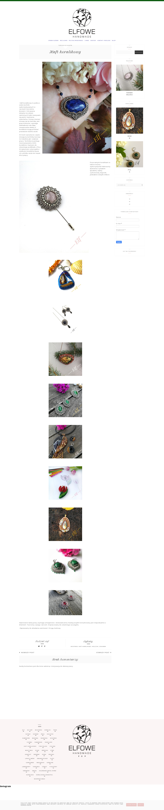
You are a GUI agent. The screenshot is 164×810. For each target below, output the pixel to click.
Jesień (129, 138)
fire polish (43, 747)
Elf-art (30, 731)
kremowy (26, 772)
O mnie (87, 41)
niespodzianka (39, 780)
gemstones (30, 763)
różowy (51, 755)
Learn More (131, 804)
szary (37, 751)
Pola (129, 172)
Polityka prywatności (74, 41)
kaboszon (26, 739)
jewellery (48, 743)
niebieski (44, 739)
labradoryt (26, 768)
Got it (141, 804)
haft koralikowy (85, 647)
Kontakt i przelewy (108, 41)
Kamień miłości (129, 95)
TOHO (55, 731)
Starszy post (103, 654)
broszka (45, 751)
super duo (30, 776)
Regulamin (60, 41)
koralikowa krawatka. (44, 776)
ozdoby (35, 735)
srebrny (37, 755)
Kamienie (36, 768)
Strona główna (47, 41)
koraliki (48, 731)
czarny (29, 743)
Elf (23, 731)
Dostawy (95, 41)
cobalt (44, 768)
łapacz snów (30, 759)
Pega (42, 735)
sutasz (28, 735)
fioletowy (53, 768)
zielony (52, 747)
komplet (28, 755)
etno (52, 751)
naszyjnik (29, 751)
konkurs (50, 763)
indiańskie (40, 763)
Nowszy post (26, 654)
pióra (44, 755)
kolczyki (95, 647)
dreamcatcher (42, 759)
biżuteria (74, 647)
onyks (34, 772)
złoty (52, 759)
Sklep (120, 41)
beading (35, 739)
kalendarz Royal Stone (47, 772)
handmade (38, 743)
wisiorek (102, 647)
